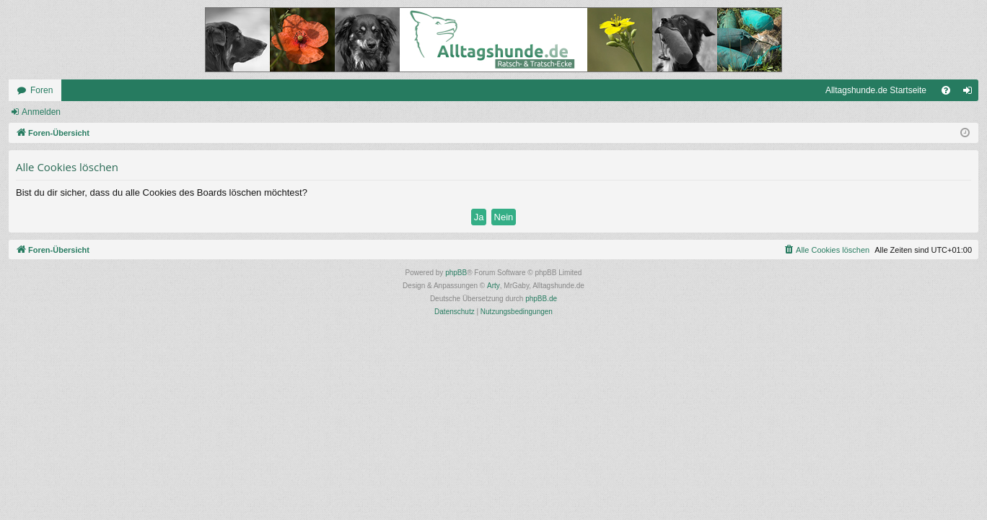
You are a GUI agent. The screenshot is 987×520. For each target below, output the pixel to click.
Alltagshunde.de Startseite (875, 90)
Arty (493, 286)
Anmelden (41, 112)
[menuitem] (946, 90)
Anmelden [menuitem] (970, 93)
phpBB (456, 273)
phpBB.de (541, 299)
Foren (41, 90)
